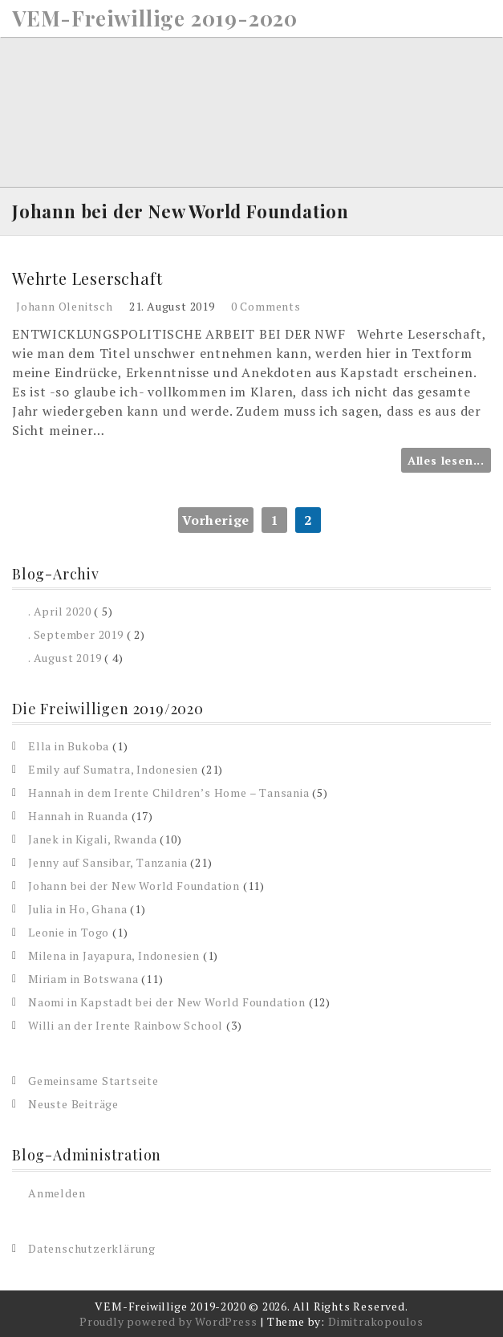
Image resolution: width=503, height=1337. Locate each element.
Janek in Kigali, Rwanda (92, 839)
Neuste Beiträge (73, 1103)
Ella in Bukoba (68, 746)
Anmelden (56, 1193)
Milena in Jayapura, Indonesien (114, 955)
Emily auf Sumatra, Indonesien (113, 769)
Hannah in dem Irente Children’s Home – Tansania (169, 792)
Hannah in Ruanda (78, 815)
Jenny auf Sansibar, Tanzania (107, 862)
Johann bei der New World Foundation (134, 885)
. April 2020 (59, 611)
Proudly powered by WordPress (168, 1321)
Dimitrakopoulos (376, 1321)
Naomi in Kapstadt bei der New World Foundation (167, 1002)
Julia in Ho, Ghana (77, 908)
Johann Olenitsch (64, 306)
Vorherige (215, 520)
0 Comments (266, 306)
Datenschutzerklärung (92, 1248)
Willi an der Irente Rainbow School (125, 1025)
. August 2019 (64, 657)
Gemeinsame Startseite (93, 1080)
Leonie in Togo (68, 932)
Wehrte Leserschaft (87, 278)
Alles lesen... (446, 460)
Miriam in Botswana (83, 978)
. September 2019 (76, 634)
